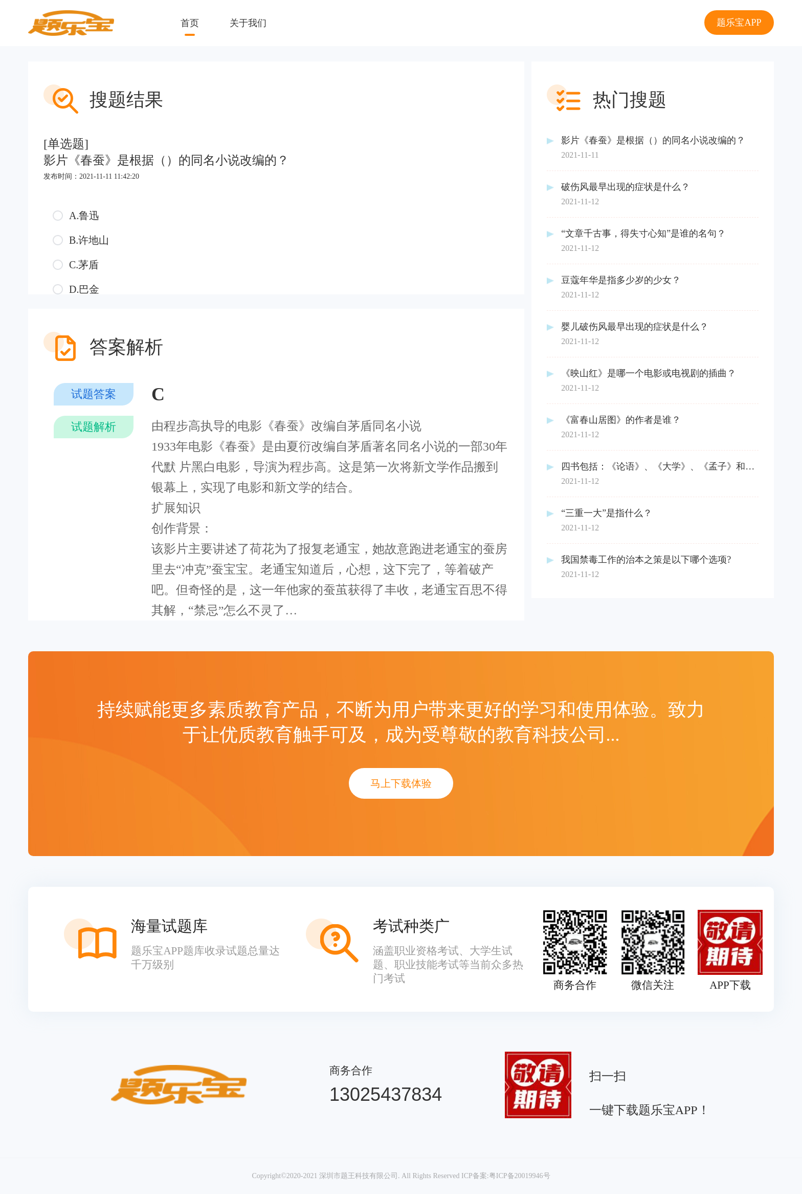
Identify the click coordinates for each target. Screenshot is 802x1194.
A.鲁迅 (84, 215)
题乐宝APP (739, 22)
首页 (190, 23)
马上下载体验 (401, 783)
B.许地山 (89, 240)
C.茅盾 (84, 265)
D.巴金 (84, 289)
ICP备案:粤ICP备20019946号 (505, 1176)
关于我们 (248, 23)
